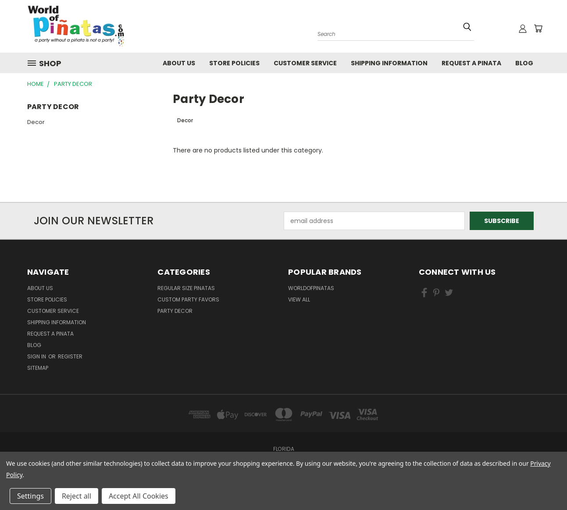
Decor (36, 122)
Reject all (76, 496)
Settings (30, 496)
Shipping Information (389, 63)
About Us (179, 63)
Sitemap (37, 368)
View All (299, 299)
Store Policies (234, 63)
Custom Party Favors (188, 299)
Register (70, 356)
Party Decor (175, 311)
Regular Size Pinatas (186, 288)
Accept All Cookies (138, 496)
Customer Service (305, 63)
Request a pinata (471, 63)
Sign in (37, 356)
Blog (524, 63)
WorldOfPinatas (311, 288)
